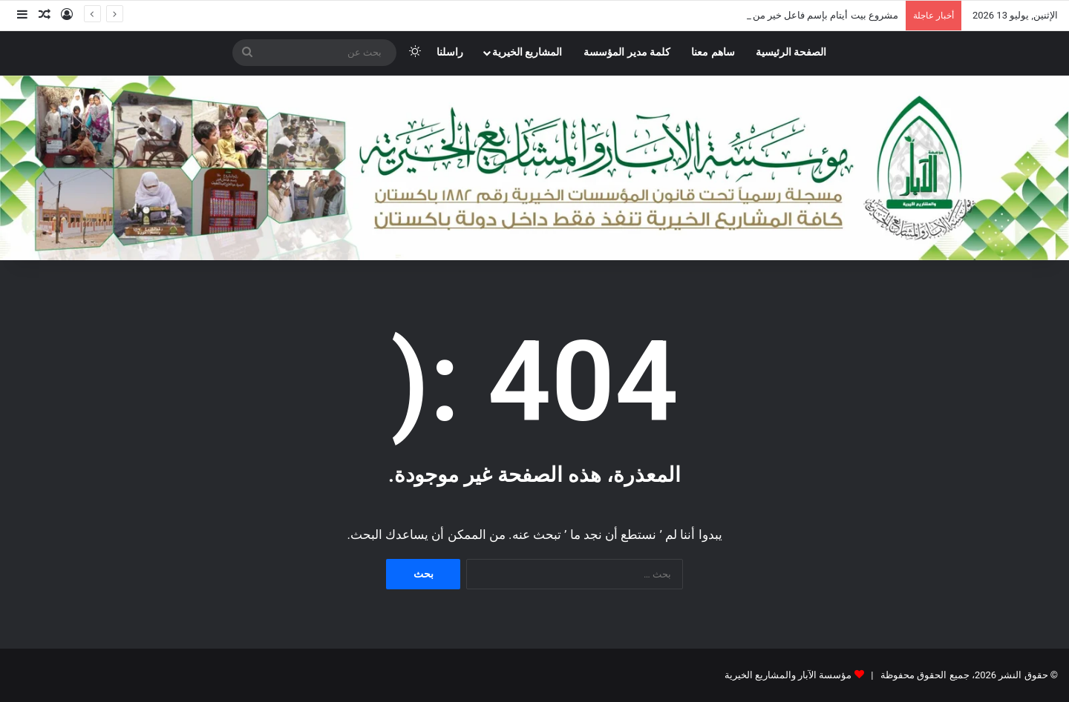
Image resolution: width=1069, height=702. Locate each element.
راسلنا (450, 52)
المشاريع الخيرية (527, 52)
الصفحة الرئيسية (791, 52)
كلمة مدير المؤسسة (626, 52)
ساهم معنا (713, 52)
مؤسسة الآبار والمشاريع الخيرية (788, 675)
